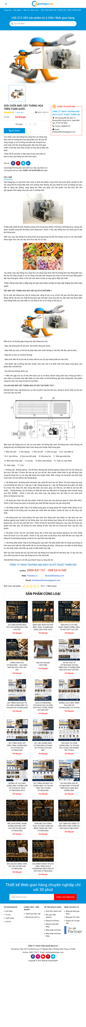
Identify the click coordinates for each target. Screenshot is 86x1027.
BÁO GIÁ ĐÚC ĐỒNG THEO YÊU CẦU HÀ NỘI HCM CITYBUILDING (17, 866)
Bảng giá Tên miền (73, 917)
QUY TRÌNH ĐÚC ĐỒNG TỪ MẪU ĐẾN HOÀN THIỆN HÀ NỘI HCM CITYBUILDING (69, 826)
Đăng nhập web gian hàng (53, 934)
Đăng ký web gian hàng (52, 925)
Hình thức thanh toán (53, 911)
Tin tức (8, 915)
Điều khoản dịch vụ (33, 917)
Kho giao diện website (51, 916)
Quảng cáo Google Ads (73, 922)
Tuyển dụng (9, 918)
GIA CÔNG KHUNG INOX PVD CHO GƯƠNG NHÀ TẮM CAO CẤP (17, 627)
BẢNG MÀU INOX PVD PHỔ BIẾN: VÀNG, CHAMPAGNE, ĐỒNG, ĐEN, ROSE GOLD (43, 627)
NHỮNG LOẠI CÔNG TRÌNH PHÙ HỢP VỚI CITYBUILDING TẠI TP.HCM (69, 705)
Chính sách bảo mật (33, 914)
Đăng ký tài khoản (52, 921)
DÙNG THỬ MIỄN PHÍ (65, 897)
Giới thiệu (9, 911)
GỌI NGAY (14, 130)
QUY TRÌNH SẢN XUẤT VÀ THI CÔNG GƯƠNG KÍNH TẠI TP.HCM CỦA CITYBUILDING (17, 705)
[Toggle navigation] (6, 4)
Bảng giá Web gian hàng (73, 912)
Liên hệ (8, 922)
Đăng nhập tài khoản (53, 930)
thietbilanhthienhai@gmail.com (46, 580)
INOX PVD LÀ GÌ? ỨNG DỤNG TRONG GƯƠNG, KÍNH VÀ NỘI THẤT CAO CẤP (69, 627)
